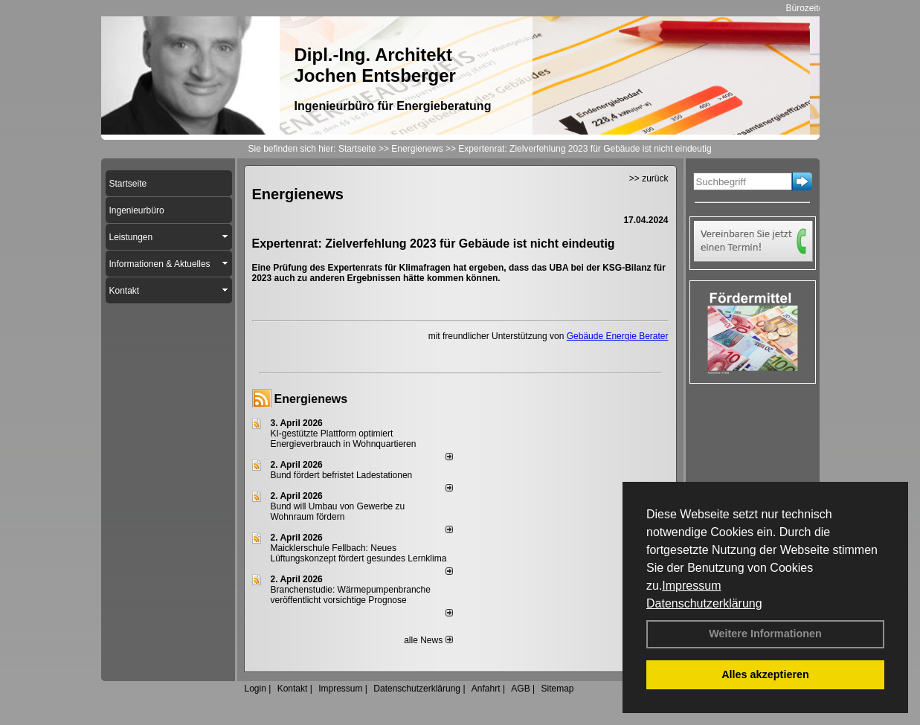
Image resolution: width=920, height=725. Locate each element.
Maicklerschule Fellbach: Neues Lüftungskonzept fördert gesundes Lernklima (359, 553)
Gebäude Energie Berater (618, 336)
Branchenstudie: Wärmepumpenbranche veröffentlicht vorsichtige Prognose (351, 594)
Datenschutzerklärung (704, 603)
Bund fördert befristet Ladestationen (342, 475)
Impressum (691, 585)
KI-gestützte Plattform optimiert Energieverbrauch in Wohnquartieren (343, 438)
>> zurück (649, 178)
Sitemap (557, 688)
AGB (520, 688)
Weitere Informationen (765, 633)
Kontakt (292, 688)
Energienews (311, 399)
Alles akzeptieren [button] (765, 674)
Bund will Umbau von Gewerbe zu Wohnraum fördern (338, 511)
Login (255, 688)
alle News (428, 640)
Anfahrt (486, 688)
